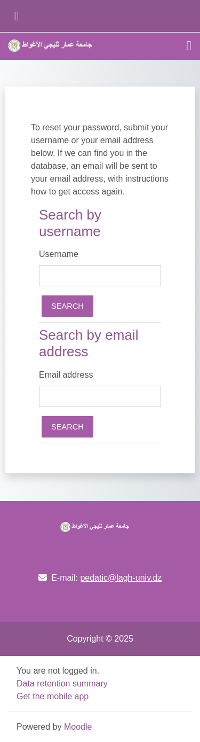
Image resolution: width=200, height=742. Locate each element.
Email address (66, 374)
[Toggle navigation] (189, 45)
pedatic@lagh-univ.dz (121, 577)
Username (58, 254)
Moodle (78, 726)
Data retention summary (62, 683)
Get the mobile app (53, 696)
